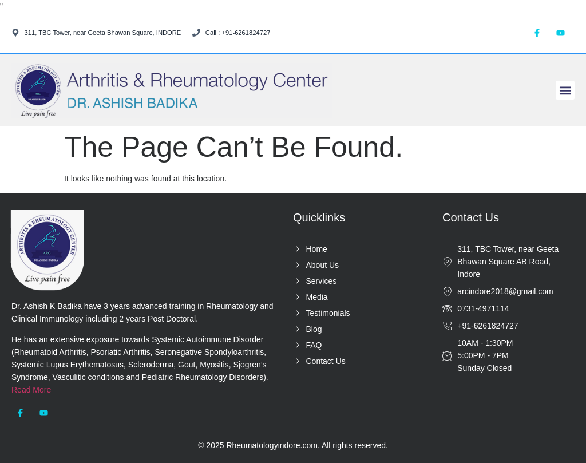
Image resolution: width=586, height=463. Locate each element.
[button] (565, 90)
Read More (31, 389)
